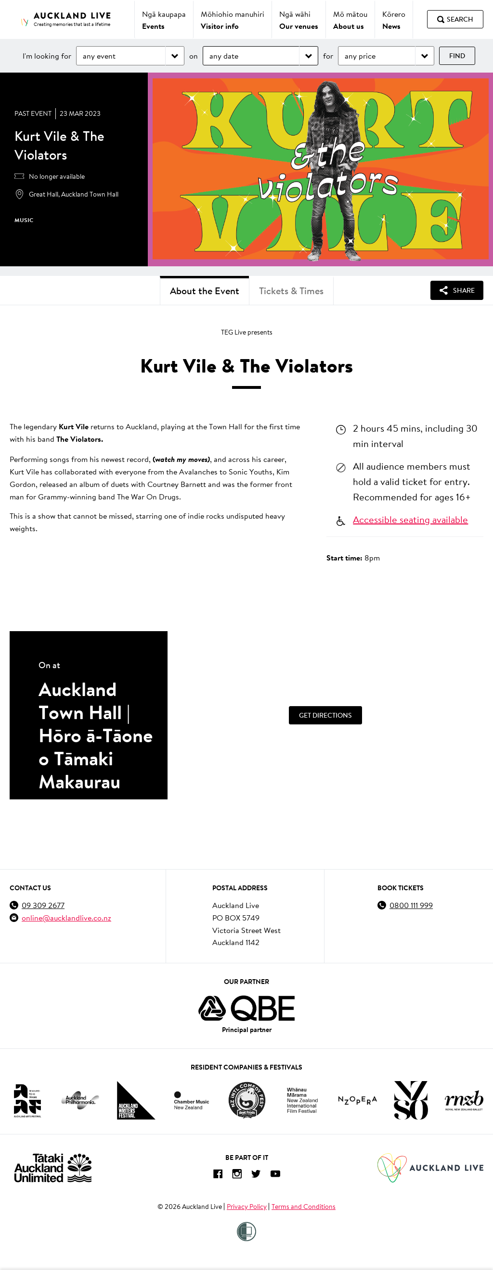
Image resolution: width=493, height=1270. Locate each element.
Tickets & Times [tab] (291, 290)
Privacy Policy (247, 1206)
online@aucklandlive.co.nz (66, 917)
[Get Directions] (325, 715)
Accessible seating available (410, 519)
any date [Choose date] (223, 55)
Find (457, 55)
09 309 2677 (43, 905)
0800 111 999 (411, 905)
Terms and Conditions (304, 1206)
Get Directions (325, 715)
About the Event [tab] (204, 290)
